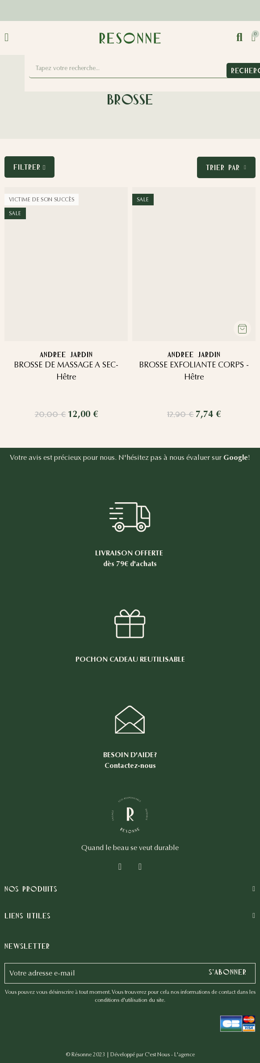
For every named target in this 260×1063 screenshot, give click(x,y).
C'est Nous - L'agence (170, 1054)
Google (235, 457)
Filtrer (27, 167)
